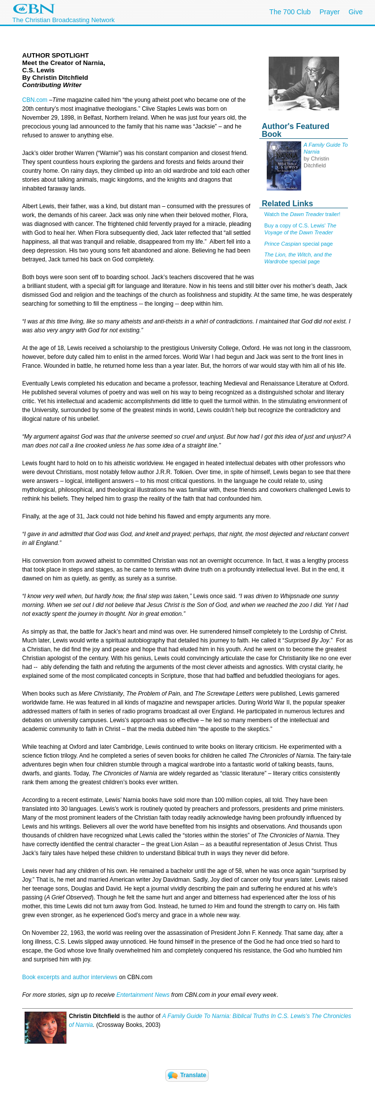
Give (355, 12)
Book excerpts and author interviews (69, 977)
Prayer (329, 12)
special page (298, 244)
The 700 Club (290, 12)
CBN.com (34, 99)
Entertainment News (142, 994)
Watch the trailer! (302, 214)
